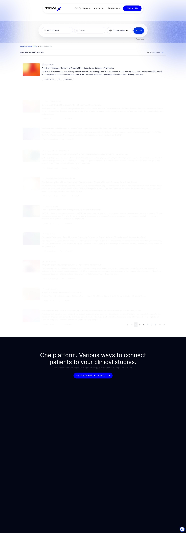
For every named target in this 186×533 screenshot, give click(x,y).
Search (139, 30)
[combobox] (119, 30)
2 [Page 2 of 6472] (139, 327)
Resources (113, 8)
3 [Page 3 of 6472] (143, 327)
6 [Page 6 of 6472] (155, 327)
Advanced (140, 39)
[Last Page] (164, 328)
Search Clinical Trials (28, 46)
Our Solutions (81, 8)
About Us (98, 8)
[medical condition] (57, 30)
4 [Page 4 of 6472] (147, 327)
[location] (89, 30)
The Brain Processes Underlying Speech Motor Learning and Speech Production (78, 68)
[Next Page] (159, 328)
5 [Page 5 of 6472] (151, 327)
